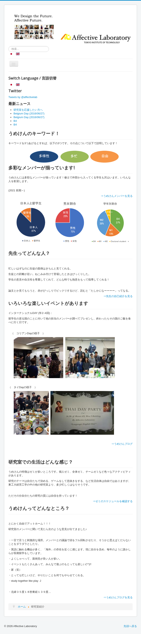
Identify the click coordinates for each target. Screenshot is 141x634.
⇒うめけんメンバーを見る (117, 195)
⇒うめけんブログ (122, 443)
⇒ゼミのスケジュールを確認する (113, 501)
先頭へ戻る (130, 626)
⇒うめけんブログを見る (118, 597)
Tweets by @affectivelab (22, 97)
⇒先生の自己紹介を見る (118, 296)
